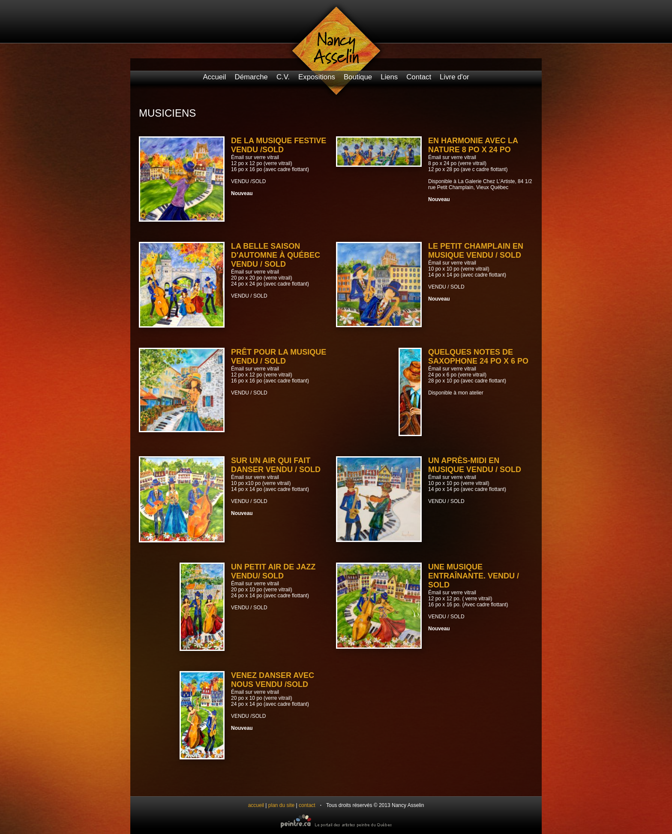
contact (307, 805)
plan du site (281, 805)
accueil (256, 805)
